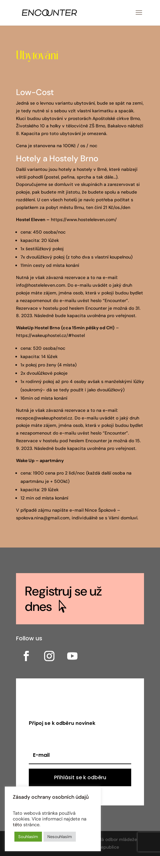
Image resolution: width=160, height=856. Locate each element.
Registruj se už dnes (63, 599)
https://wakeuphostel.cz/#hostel (50, 335)
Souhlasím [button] (28, 836)
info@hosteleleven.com (40, 285)
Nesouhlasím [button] (59, 836)
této (17, 824)
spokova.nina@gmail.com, (43, 518)
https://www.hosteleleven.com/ (84, 219)
